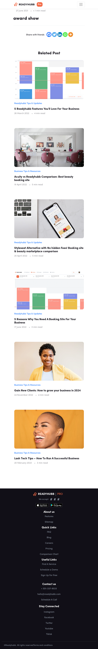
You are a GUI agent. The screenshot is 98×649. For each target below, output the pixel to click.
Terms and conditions (43, 645)
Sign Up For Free (49, 575)
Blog (49, 538)
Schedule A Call (49, 600)
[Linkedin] (59, 34)
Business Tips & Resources (27, 171)
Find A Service (49, 564)
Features (49, 516)
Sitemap (49, 522)
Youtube (49, 629)
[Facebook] (49, 34)
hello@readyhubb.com (49, 594)
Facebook (49, 618)
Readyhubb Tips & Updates (28, 103)
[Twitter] (54, 34)
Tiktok (49, 634)
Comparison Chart (49, 554)
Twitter (49, 623)
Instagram (49, 612)
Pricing (49, 549)
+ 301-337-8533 (49, 589)
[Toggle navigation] (81, 4)
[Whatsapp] (65, 34)
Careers (49, 543)
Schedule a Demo (49, 570)
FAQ (49, 532)
